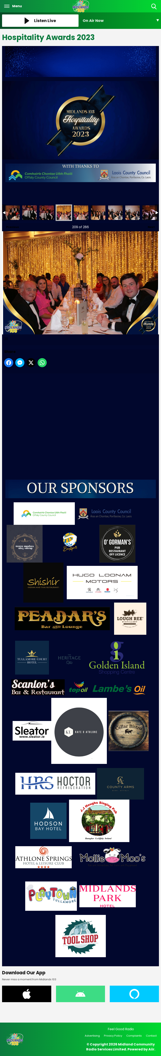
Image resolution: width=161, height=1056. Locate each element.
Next (149, 226)
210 (46, 212)
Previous (10, 226)
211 (64, 212)
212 (81, 212)
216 (149, 212)
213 (98, 212)
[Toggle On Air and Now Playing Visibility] (121, 20)
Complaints (134, 1036)
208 (12, 212)
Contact (151, 1036)
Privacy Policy (113, 1036)
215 (132, 212)
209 (29, 212)
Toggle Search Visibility (154, 7)
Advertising (92, 1036)
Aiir (151, 1049)
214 (115, 212)
